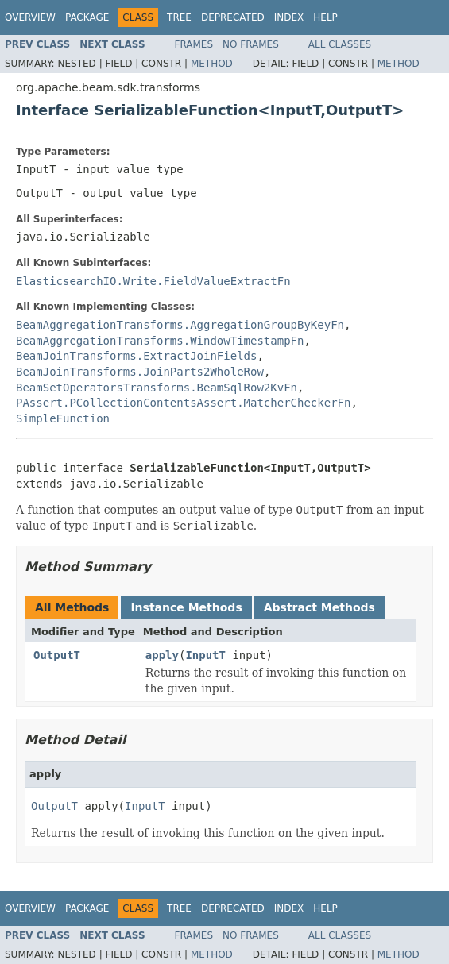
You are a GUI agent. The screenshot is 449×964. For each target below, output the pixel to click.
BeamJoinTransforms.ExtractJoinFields (136, 355)
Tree (179, 17)
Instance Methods (186, 607)
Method (212, 63)
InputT (205, 655)
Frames (194, 44)
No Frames (251, 44)
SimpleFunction (63, 418)
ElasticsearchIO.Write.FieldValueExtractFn (153, 281)
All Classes (339, 44)
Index (289, 17)
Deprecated (233, 17)
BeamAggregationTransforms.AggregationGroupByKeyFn (180, 324)
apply (162, 655)
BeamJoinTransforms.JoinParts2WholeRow (140, 371)
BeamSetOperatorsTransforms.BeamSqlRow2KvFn (156, 387)
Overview (30, 17)
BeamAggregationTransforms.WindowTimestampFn (160, 340)
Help (325, 17)
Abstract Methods (319, 607)
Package (87, 17)
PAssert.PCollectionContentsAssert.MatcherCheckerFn (183, 402)
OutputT (56, 655)
